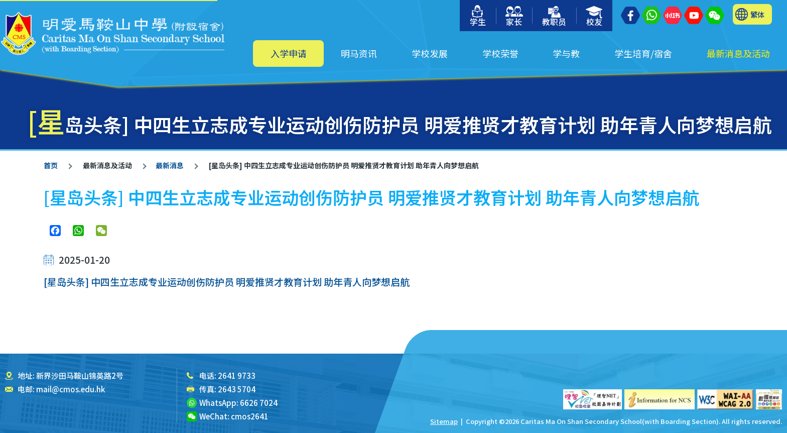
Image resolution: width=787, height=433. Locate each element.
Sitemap (444, 421)
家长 (514, 17)
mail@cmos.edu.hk (70, 389)
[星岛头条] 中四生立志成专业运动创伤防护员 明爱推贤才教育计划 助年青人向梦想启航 (227, 281)
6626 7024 (259, 402)
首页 (51, 165)
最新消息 (170, 165)
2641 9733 (236, 375)
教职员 (554, 17)
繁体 (757, 14)
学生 (478, 16)
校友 (594, 17)
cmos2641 (250, 416)
